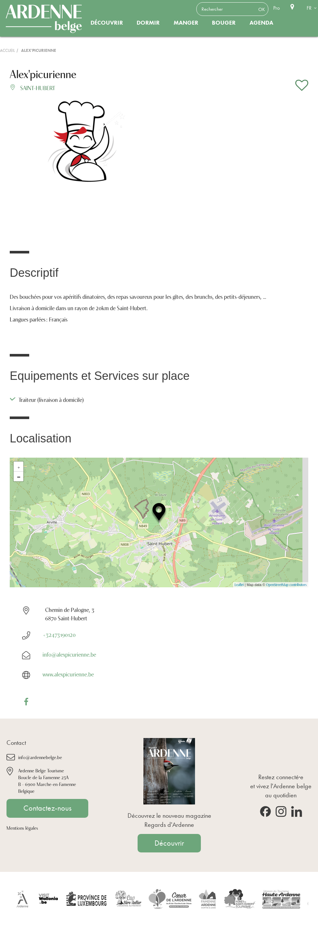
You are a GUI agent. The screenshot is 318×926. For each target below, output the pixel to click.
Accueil (7, 50)
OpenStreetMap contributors (286, 584)
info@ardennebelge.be (40, 757)
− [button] (18, 476)
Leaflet (239, 584)
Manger (186, 22)
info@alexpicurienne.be (69, 654)
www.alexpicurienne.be (68, 674)
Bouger (224, 22)
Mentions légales (22, 827)
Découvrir (107, 22)
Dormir (148, 22)
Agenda (261, 22)
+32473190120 (59, 634)
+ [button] (19, 466)
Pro (276, 8)
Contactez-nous (47, 808)
